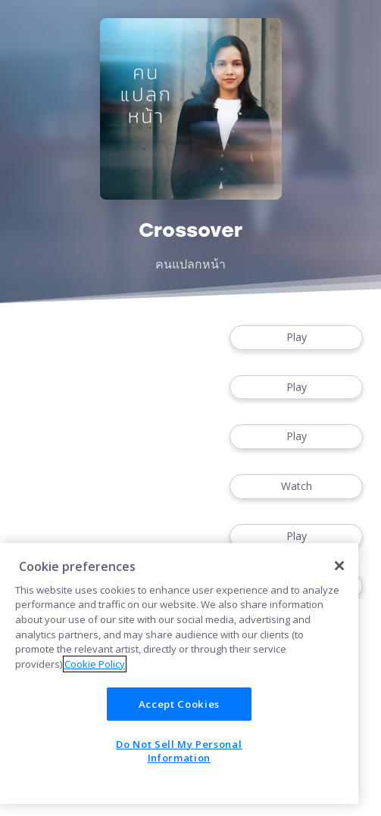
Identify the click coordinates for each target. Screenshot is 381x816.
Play (296, 337)
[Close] (339, 565)
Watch (296, 486)
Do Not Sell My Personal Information (179, 751)
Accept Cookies (179, 704)
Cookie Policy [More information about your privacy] (94, 664)
